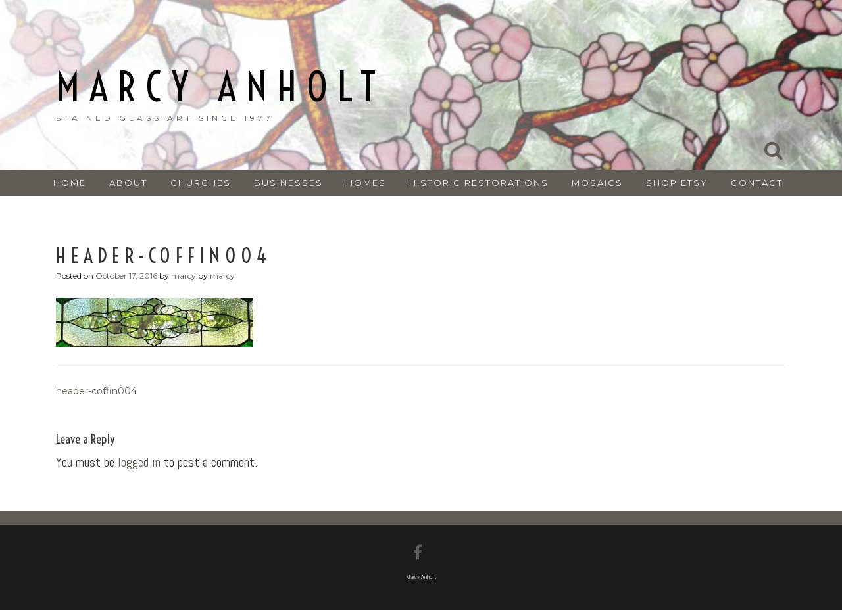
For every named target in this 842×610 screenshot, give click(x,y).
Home (69, 182)
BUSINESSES (288, 182)
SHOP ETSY (677, 182)
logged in (139, 462)
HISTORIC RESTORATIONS (479, 182)
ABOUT (128, 182)
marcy (183, 276)
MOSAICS (597, 182)
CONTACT (757, 182)
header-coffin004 (96, 391)
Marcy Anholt (220, 87)
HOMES (366, 182)
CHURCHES (200, 182)
